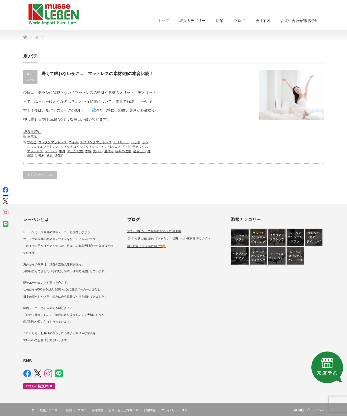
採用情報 (150, 410)
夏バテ (97, 151)
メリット (124, 147)
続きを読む (32, 132)
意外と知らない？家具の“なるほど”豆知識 (154, 231)
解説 (49, 156)
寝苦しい (139, 151)
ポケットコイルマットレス (79, 147)
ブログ (239, 21)
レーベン (51, 151)
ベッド (135, 142)
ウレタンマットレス (52, 142)
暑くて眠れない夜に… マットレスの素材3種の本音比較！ (97, 73)
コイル (73, 142)
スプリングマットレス (96, 142)
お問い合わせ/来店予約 (300, 21)
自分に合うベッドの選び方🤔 (146, 246)
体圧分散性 (75, 151)
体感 (88, 151)
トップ (163, 21)
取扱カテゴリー (192, 21)
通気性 (59, 156)
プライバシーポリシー (175, 410)
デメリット (121, 142)
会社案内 (262, 21)
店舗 (219, 21)
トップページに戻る (40, 174)
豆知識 (32, 136)
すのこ (32, 142)
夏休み (109, 151)
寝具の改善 (123, 151)
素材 (41, 156)
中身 (62, 151)
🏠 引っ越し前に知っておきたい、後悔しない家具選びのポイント (170, 238)
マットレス (108, 147)
